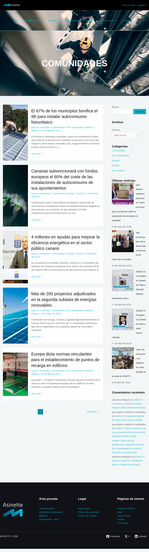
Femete (121, 522)
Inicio (14, 20)
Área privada (128, 5)
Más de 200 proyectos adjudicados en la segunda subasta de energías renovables (65, 304)
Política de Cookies (87, 519)
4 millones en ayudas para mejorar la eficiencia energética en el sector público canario (65, 248)
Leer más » (36, 153)
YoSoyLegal (123, 526)
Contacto (118, 20)
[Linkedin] (141, 539)
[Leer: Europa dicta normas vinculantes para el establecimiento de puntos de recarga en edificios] (15, 378)
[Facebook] (112, 539)
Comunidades (59, 127)
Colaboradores (68, 20)
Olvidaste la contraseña (51, 515)
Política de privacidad (88, 515)
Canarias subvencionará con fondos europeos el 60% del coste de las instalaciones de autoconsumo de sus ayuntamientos (64, 182)
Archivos (116, 129)
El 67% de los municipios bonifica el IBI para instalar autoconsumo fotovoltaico (63, 116)
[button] (39, 20)
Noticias (85, 20)
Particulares (102, 20)
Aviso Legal (83, 512)
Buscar (115, 106)
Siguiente (93, 415)
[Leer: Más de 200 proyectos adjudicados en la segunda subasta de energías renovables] (15, 320)
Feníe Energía (124, 519)
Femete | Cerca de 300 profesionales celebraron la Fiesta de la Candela (129, 448)
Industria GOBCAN (126, 512)
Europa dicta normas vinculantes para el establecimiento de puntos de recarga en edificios (64, 364)
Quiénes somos (31, 20)
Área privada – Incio (49, 522)
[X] (127, 539)
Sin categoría (118, 170)
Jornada (115, 160)
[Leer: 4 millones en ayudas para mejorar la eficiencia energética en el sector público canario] (15, 261)
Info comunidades (76, 127)
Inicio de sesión (47, 512)
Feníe (120, 515)
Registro (141, 5)
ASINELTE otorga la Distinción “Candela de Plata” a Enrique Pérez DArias (128, 464)
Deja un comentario (41, 127)
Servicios (50, 20)
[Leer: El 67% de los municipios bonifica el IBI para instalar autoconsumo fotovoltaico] (15, 132)
